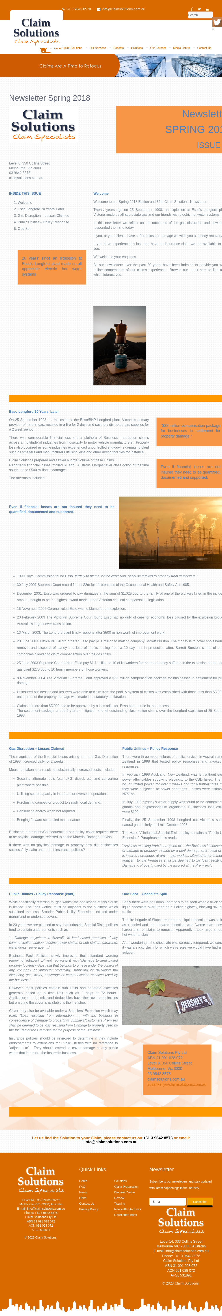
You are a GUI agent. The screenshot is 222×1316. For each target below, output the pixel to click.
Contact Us (204, 48)
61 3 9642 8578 (76, 9)
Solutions (137, 48)
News (83, 1192)
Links (82, 1198)
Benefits (118, 48)
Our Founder (158, 48)
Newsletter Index (125, 1215)
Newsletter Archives (127, 1209)
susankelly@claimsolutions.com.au (176, 1084)
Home (83, 1181)
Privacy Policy (88, 1209)
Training (119, 1203)
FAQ (82, 1186)
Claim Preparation (126, 1186)
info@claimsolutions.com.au (121, 9)
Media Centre (181, 48)
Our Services (98, 48)
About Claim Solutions (68, 48)
